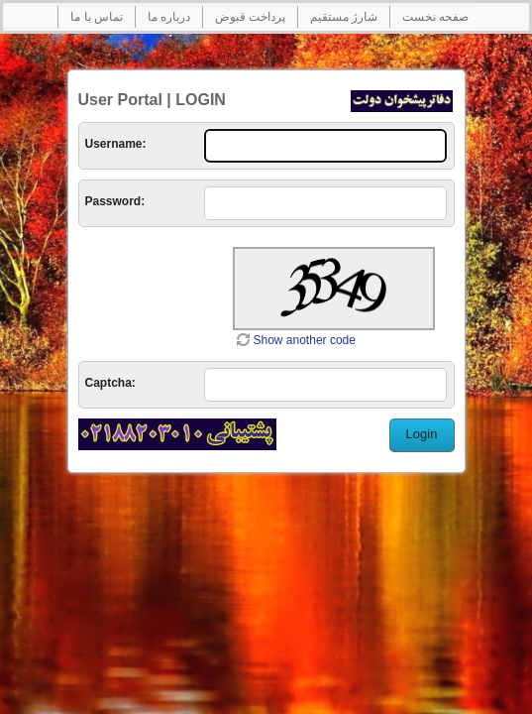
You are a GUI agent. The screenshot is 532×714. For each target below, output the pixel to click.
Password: (115, 201)
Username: (116, 144)
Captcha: (110, 383)
